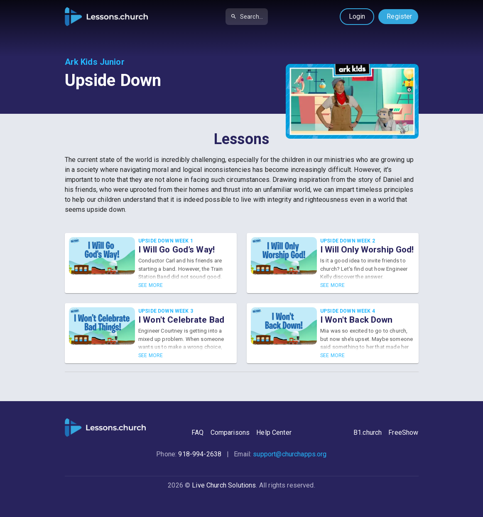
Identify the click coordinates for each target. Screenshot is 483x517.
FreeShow (403, 432)
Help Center (274, 432)
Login (357, 16)
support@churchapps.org (289, 454)
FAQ (197, 432)
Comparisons (230, 432)
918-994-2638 (199, 454)
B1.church (367, 432)
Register (399, 16)
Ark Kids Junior (95, 62)
